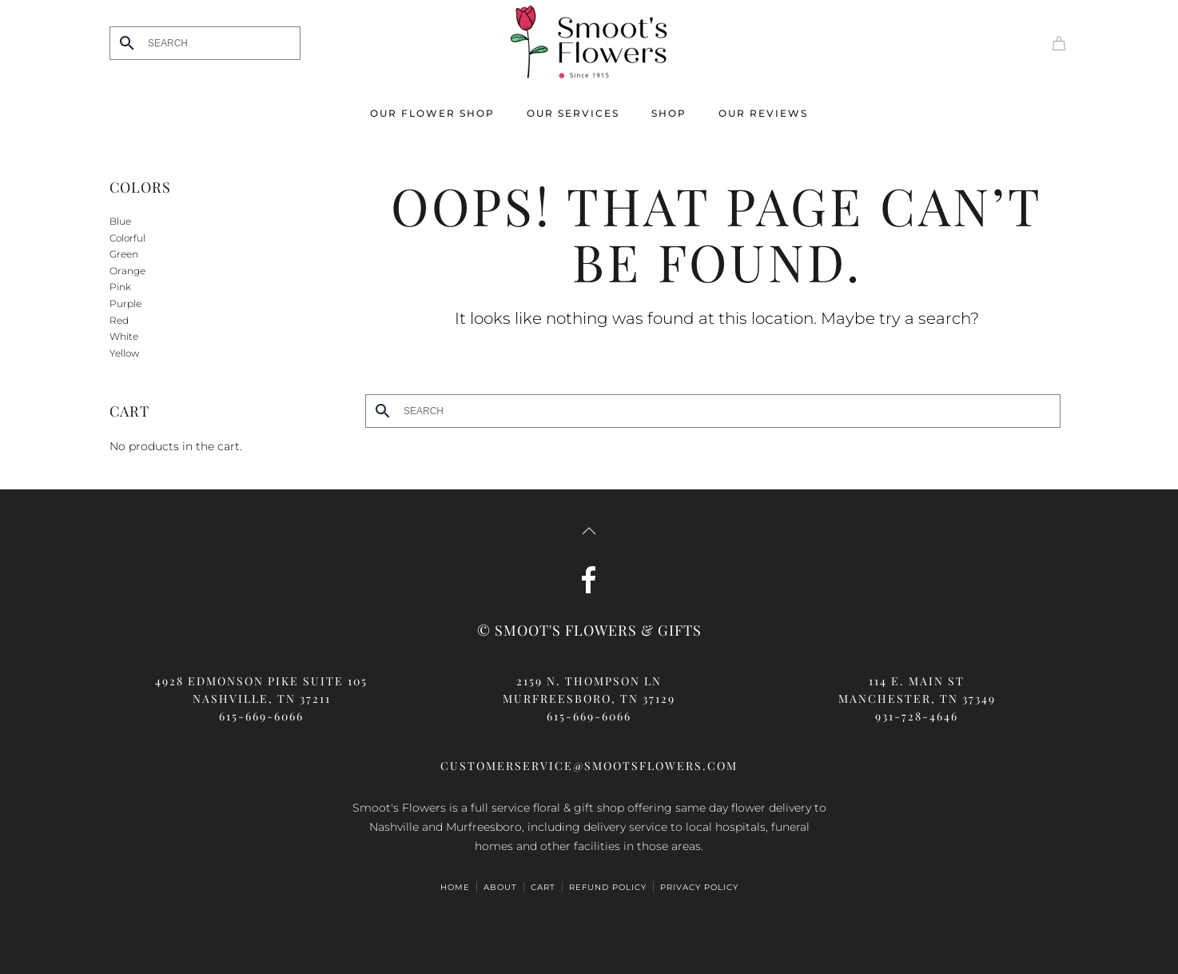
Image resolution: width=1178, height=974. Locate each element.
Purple (125, 303)
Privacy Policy (699, 887)
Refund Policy (608, 887)
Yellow (124, 353)
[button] (589, 531)
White (123, 336)
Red (119, 320)
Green (123, 254)
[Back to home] (589, 43)
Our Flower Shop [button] (432, 113)
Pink (120, 287)
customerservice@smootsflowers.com (589, 765)
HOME (455, 887)
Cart (543, 887)
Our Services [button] (573, 113)
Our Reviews (763, 113)
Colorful (127, 238)
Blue (120, 221)
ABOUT (500, 887)
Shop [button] (669, 113)
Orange (127, 271)
